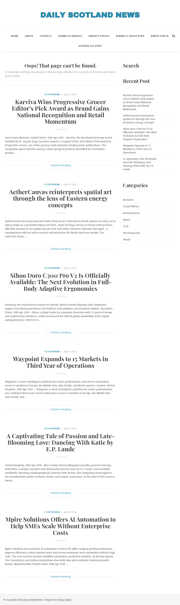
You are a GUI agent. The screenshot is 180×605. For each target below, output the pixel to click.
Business (128, 199)
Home (15, 36)
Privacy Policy (99, 36)
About (29, 36)
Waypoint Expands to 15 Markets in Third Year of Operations (60, 362)
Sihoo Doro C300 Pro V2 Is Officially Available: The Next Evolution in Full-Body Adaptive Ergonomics (60, 281)
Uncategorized (131, 233)
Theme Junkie (64, 600)
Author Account (90, 46)
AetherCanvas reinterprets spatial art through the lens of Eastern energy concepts (60, 198)
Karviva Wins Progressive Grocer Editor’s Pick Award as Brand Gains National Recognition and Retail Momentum (60, 111)
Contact (46, 36)
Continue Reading (60, 165)
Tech (126, 226)
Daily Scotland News (32, 600)
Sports (126, 219)
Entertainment (131, 213)
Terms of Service (70, 36)
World (126, 239)
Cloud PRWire (52, 94)
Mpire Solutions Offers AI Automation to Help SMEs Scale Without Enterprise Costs (60, 525)
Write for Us (160, 36)
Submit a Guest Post (130, 36)
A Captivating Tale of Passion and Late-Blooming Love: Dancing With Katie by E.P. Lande (60, 442)
